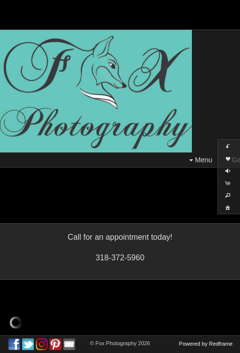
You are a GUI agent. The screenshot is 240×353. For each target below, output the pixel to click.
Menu (199, 160)
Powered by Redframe (206, 344)
